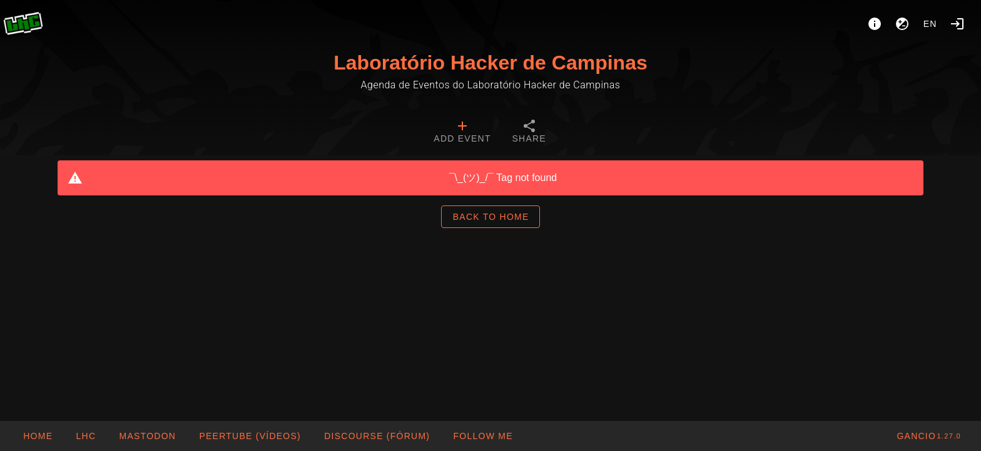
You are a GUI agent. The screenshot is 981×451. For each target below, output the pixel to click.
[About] (874, 24)
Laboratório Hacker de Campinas (490, 62)
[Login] (957, 24)
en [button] (930, 24)
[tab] (462, 132)
